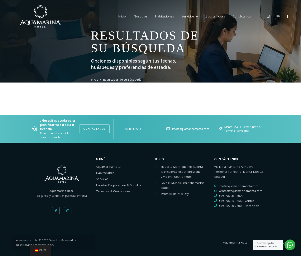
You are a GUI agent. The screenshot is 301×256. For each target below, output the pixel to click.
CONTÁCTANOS (94, 128)
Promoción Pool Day (175, 194)
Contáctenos (242, 16)
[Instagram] (67, 210)
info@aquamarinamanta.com (238, 186)
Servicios (188, 16)
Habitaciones (164, 16)
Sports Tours (215, 16)
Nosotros (140, 16)
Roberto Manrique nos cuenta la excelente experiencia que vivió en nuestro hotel (182, 171)
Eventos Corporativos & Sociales (118, 185)
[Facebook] (56, 210)
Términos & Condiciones (113, 191)
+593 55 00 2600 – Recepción (239, 206)
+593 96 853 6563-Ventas (236, 201)
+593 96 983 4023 (231, 196)
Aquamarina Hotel (108, 166)
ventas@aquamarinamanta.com (240, 191)
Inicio (122, 16)
